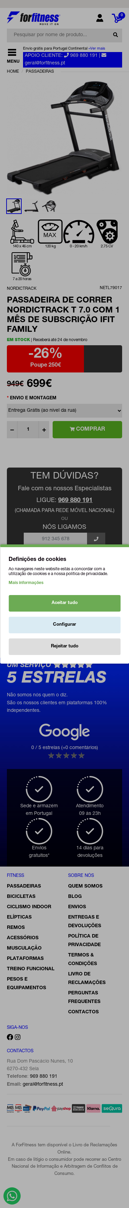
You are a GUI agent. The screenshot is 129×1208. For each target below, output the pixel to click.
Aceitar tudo (65, 603)
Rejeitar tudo (64, 646)
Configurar (64, 625)
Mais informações (26, 583)
